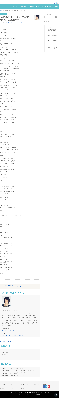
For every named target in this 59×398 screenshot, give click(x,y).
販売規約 (33, 392)
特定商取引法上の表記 (18, 392)
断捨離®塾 (49, 6)
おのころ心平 (5, 350)
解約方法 (42, 392)
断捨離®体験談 (24, 385)
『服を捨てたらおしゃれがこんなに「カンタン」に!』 (12, 335)
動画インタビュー (25, 387)
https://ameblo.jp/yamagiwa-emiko (8, 330)
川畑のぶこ (5, 357)
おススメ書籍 (14, 385)
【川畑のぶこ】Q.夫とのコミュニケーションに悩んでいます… (26, 286)
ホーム (2, 10)
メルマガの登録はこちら (7, 341)
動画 (25, 6)
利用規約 (37, 392)
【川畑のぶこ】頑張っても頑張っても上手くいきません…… (14, 368)
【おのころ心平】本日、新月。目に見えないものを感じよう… (14, 372)
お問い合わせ (55, 6)
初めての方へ (15, 6)
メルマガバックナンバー (13, 22)
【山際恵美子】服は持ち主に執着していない (11, 373)
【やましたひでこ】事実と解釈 (7, 285)
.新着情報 (7, 22)
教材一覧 (13, 388)
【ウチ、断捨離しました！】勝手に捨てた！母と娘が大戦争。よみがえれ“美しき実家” (19, 370)
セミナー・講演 (31, 6)
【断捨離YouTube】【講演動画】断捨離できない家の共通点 (14, 375)
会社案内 (12, 392)
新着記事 (21, 6)
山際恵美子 (21, 22)
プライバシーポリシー (27, 392)
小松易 (4, 356)
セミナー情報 (14, 387)
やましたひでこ (6, 352)
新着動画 (2, 388)
